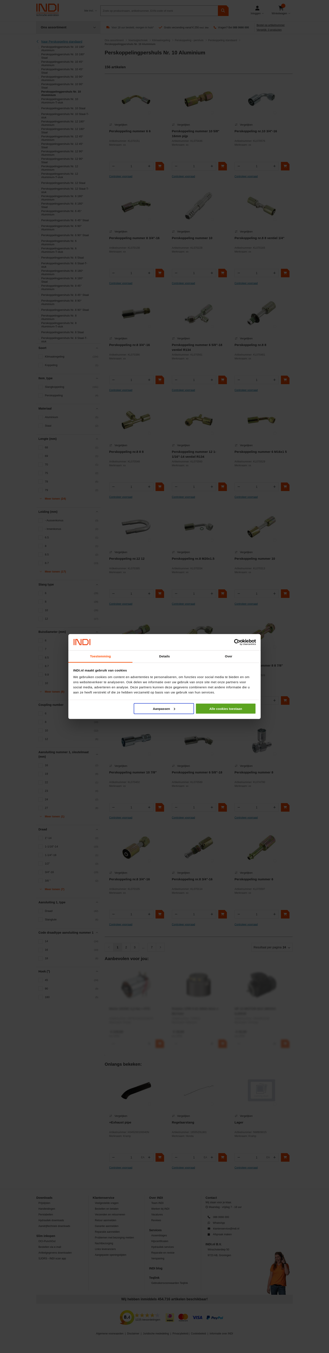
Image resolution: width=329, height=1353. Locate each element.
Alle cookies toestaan (225, 708)
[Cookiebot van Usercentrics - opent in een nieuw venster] (237, 642)
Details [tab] (164, 656)
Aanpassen (164, 708)
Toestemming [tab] (100, 656)
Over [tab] (228, 656)
